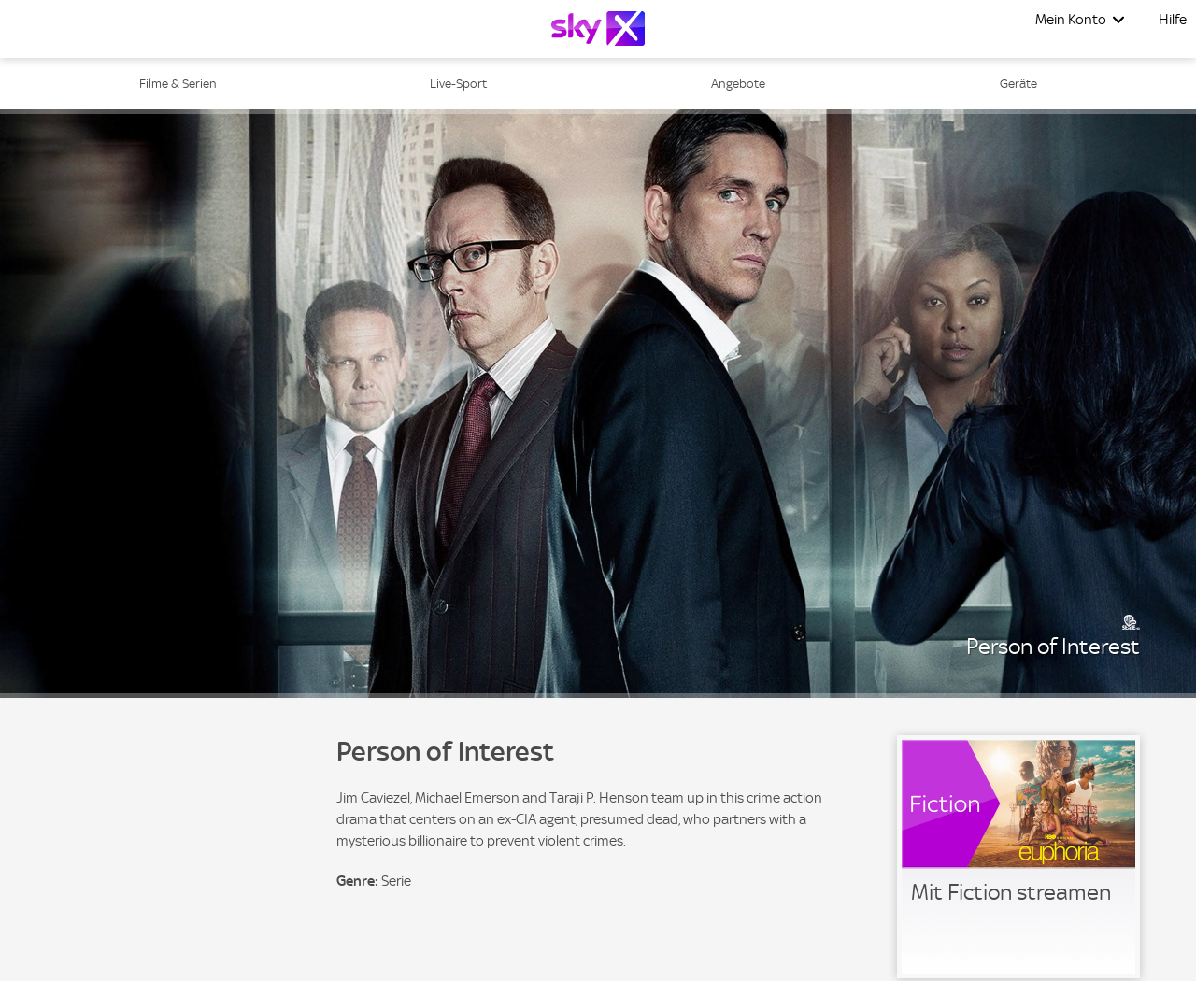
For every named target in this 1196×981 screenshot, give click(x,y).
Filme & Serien (178, 84)
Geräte (1018, 84)
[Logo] (598, 28)
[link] (1018, 856)
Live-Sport (458, 84)
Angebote (738, 84)
